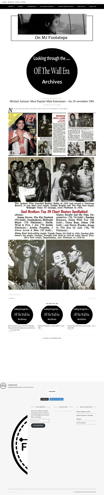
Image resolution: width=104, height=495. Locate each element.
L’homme (20, 6)
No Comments (57, 105)
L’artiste (10, 6)
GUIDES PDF (92, 6)
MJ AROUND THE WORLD (47, 6)
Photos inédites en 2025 (83, 411)
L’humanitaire (31, 6)
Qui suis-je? (11, 2)
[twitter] (96, 2)
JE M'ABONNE (38, 425)
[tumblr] (16, 492)
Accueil (4, 2)
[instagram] (8, 492)
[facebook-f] (94, 2)
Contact (23, 2)
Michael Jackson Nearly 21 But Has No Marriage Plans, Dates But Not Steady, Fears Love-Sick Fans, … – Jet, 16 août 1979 (21, 328)
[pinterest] (98, 2)
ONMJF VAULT (81, 6)
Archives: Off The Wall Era (52, 98)
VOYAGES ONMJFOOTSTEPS (65, 6)
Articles (17, 2)
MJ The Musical (81, 423)
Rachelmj (12, 298)
